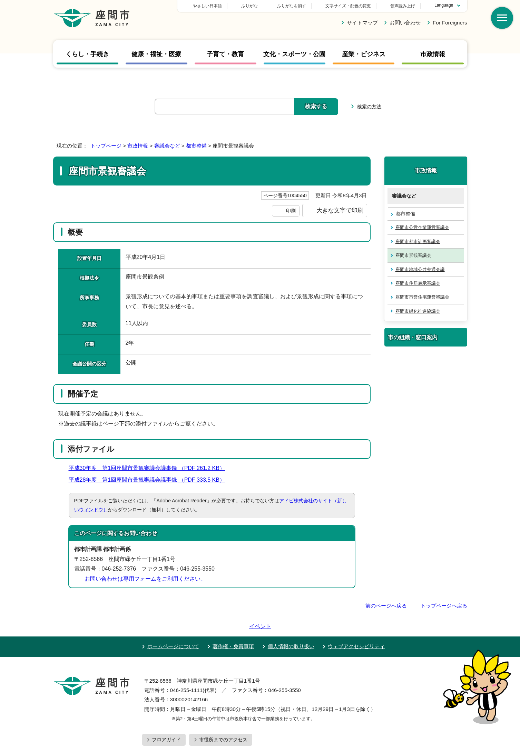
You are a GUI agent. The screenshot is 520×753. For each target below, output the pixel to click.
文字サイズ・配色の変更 (348, 5)
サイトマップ (362, 23)
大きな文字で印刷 (339, 210)
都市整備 (196, 146)
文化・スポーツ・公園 (294, 53)
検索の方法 (369, 106)
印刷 (291, 210)
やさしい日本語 (255, 5)
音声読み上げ (402, 5)
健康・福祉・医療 (156, 53)
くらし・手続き (87, 53)
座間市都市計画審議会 (417, 241)
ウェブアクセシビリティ (356, 627)
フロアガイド (166, 720)
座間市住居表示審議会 (417, 283)
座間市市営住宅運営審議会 (422, 297)
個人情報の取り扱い (291, 627)
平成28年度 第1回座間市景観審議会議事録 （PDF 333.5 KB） (150, 480)
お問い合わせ (405, 23)
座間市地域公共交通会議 (420, 269)
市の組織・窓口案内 (413, 337)
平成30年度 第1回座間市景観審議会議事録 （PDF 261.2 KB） (150, 468)
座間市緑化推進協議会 (417, 311)
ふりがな (298, 5)
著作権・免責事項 (233, 627)
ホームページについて (173, 627)
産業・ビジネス (363, 53)
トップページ (105, 146)
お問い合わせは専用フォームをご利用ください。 (145, 579)
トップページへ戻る (444, 606)
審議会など (167, 146)
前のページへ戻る (386, 606)
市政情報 (432, 53)
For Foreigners (450, 23)
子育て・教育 (225, 53)
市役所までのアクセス (223, 720)
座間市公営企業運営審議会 (422, 227)
